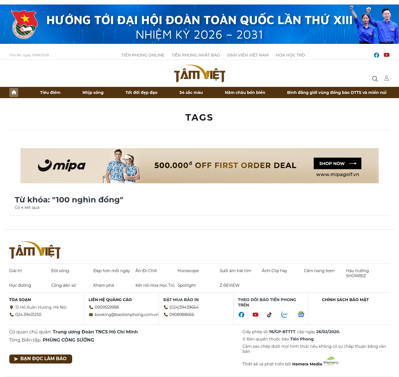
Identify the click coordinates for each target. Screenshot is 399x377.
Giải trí (15, 270)
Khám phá (104, 285)
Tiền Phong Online (143, 55)
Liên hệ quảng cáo (110, 299)
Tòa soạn (20, 299)
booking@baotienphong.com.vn (127, 314)
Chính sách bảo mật (345, 299)
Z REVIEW (230, 285)
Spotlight (187, 285)
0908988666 (182, 314)
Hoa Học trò (290, 55)
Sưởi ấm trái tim (235, 270)
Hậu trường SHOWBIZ (357, 273)
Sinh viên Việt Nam (248, 55)
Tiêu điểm (50, 92)
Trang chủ (13, 92)
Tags (199, 117)
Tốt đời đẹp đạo (142, 92)
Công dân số (63, 285)
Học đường (20, 285)
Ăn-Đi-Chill (146, 270)
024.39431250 (28, 314)
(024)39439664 (184, 307)
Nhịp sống (93, 92)
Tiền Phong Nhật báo (195, 55)
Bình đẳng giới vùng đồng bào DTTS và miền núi (337, 92)
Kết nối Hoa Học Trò (155, 285)
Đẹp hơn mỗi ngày (112, 270)
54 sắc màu (191, 92)
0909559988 (107, 307)
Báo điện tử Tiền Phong (199, 73)
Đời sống (60, 270)
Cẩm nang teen (319, 270)
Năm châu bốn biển (245, 92)
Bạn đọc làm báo (40, 358)
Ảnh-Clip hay (274, 270)
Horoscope (188, 270)
